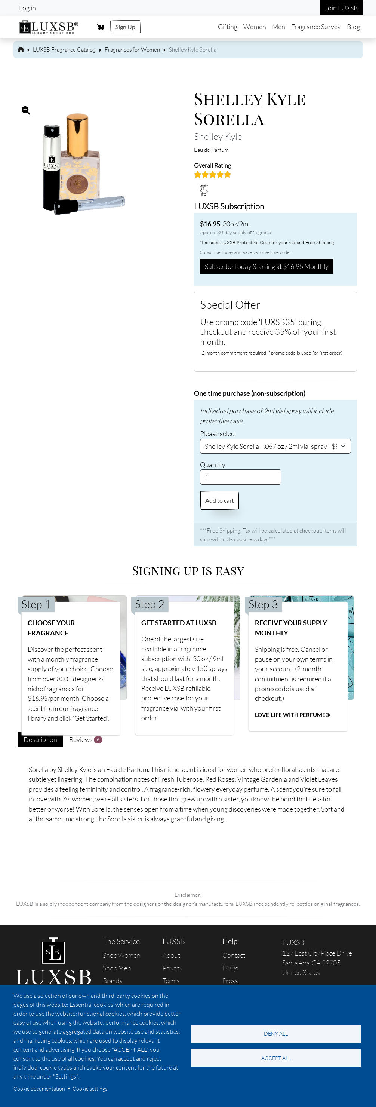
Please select (218, 433)
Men (278, 26)
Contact (233, 955)
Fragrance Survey (316, 26)
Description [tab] (40, 739)
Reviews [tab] (85, 739)
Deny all (276, 1033)
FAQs (230, 968)
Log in (27, 8)
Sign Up (125, 26)
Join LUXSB (341, 8)
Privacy (172, 968)
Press (230, 980)
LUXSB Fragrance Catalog (64, 49)
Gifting (227, 26)
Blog (353, 26)
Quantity (212, 464)
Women (254, 26)
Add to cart (219, 500)
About (171, 955)
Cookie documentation (39, 1088)
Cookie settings (90, 1088)
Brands (113, 980)
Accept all (276, 1058)
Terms (171, 980)
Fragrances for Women (132, 49)
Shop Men (117, 968)
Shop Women (122, 955)
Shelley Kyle (218, 136)
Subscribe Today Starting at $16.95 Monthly (267, 266)
